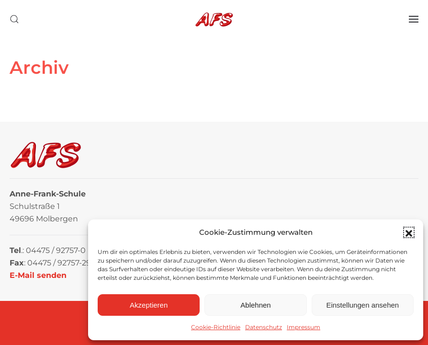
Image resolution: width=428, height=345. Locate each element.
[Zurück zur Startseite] (214, 19)
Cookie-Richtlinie (215, 327)
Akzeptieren (149, 305)
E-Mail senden (38, 275)
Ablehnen (255, 305)
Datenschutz (263, 327)
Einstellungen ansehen (362, 305)
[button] (409, 232)
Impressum (303, 327)
